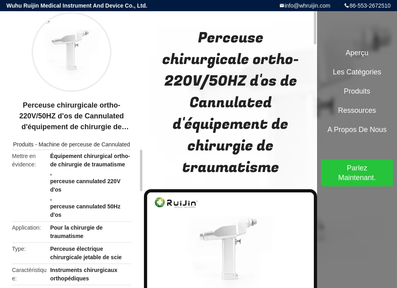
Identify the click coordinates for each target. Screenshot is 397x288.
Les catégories (357, 72)
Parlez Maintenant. (357, 173)
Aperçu (356, 53)
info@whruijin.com (308, 5)
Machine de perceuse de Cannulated (84, 144)
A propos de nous (357, 130)
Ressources (357, 110)
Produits (23, 144)
